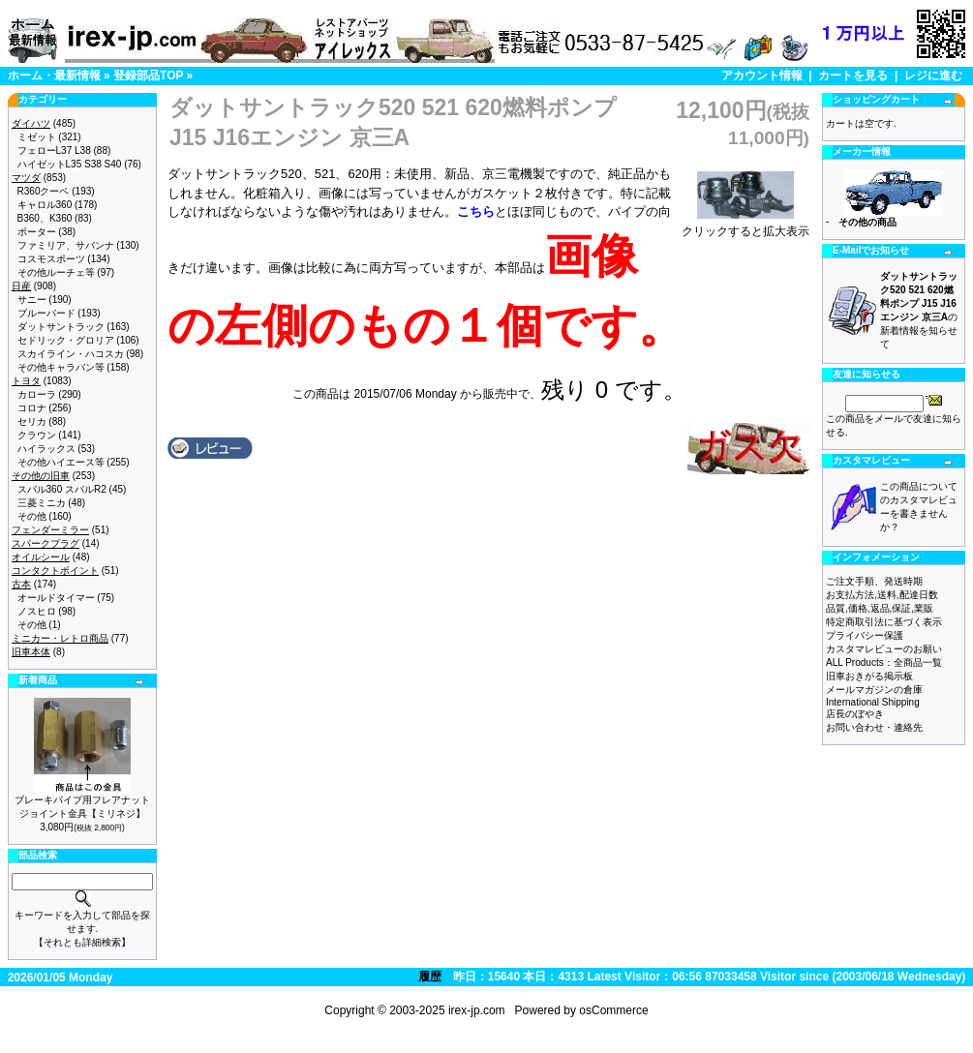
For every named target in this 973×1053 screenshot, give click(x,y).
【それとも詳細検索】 (82, 942)
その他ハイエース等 (61, 462)
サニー (31, 299)
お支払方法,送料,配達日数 (882, 594)
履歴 (429, 976)
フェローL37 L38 (54, 150)
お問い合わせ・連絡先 (874, 727)
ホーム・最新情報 (54, 75)
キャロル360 (45, 204)
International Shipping (873, 702)
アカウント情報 (762, 75)
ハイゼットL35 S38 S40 (69, 164)
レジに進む (933, 75)
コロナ (31, 408)
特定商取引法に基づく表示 (884, 622)
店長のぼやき (855, 713)
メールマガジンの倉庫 (874, 689)
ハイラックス (46, 448)
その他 (31, 516)
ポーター (36, 231)
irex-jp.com (476, 1010)
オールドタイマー (56, 597)
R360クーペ (43, 191)
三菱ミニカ (41, 502)
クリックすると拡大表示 (745, 225)
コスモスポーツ (51, 259)
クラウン (36, 435)
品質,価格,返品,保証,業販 (879, 608)
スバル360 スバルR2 (61, 489)
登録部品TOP (148, 75)
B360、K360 (45, 218)
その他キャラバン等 (61, 367)
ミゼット (36, 137)
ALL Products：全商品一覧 (884, 662)
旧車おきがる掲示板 (869, 676)
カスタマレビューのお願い (884, 649)
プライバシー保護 (864, 635)
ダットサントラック (61, 326)
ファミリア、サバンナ (65, 245)
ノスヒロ (36, 611)
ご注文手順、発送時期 (874, 581)
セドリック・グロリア (65, 340)
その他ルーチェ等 (56, 272)
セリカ (31, 421)
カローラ (36, 394)
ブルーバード (46, 313)
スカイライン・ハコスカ (70, 353)
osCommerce (613, 1010)
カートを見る (853, 75)
